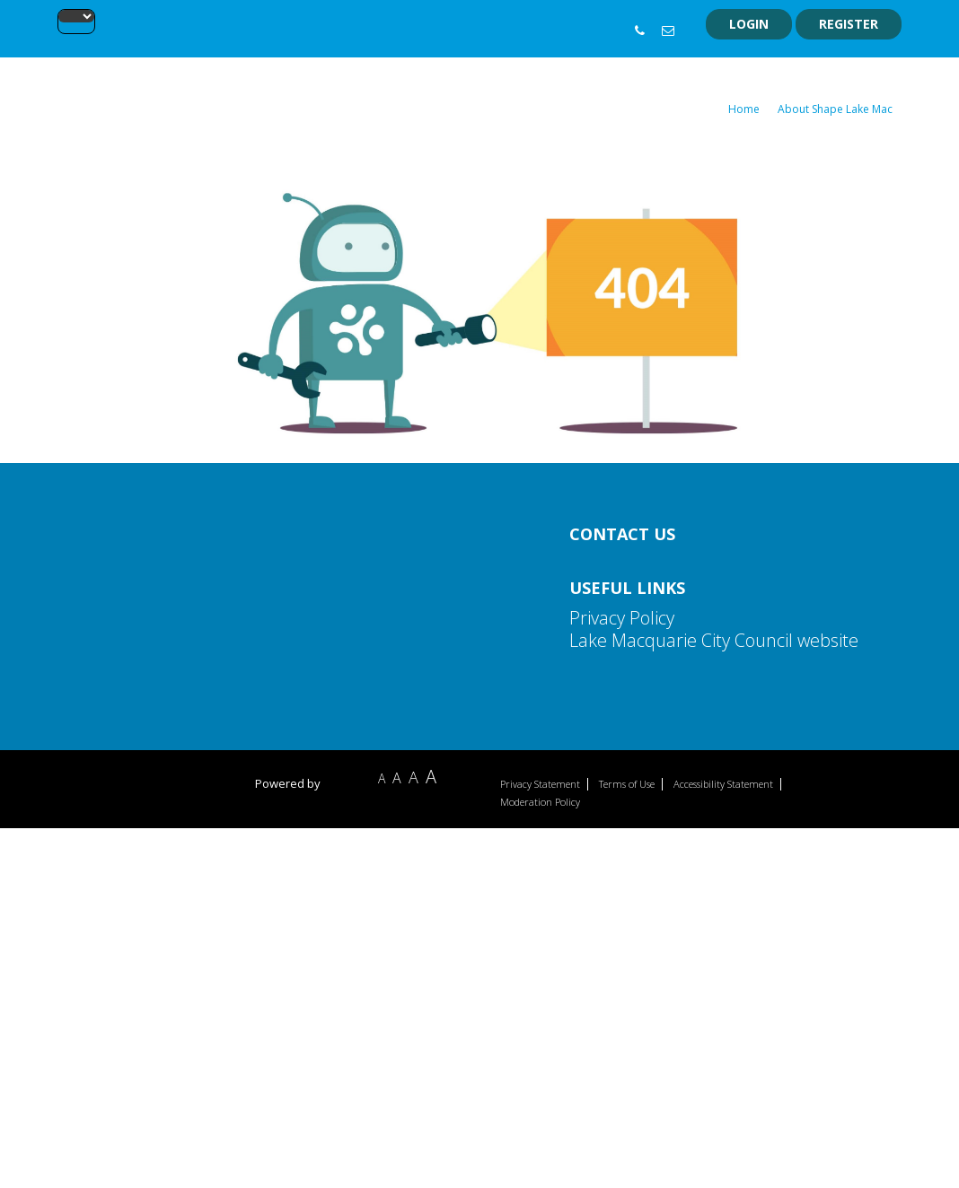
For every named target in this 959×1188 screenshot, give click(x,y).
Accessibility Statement (723, 784)
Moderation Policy (540, 802)
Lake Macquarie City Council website (713, 640)
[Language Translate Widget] (76, 16)
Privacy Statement (540, 784)
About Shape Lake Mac (835, 109)
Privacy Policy (621, 618)
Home (744, 109)
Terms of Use (627, 784)
